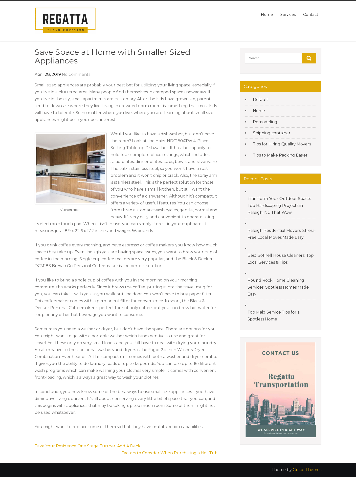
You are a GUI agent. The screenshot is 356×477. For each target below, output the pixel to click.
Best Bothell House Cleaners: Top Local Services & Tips (280, 259)
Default (260, 99)
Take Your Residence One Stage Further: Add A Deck (87, 446)
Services (288, 14)
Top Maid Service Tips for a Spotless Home (273, 315)
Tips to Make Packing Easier (280, 155)
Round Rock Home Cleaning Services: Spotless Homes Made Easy (278, 287)
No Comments (76, 74)
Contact (310, 14)
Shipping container (271, 133)
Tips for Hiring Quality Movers (282, 144)
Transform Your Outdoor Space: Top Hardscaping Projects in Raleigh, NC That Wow (279, 205)
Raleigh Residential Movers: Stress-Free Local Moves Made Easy (281, 234)
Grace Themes (307, 469)
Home (267, 14)
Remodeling (265, 121)
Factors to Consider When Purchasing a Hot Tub (169, 453)
